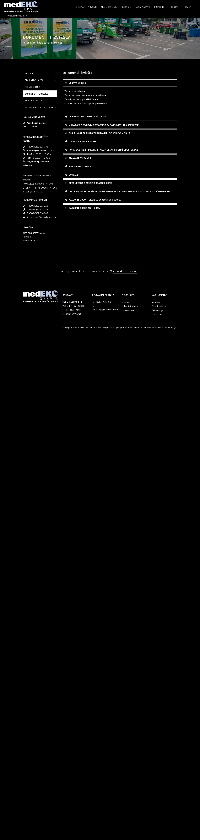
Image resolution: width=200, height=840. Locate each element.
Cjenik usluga (157, 801)
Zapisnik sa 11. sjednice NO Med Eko (81, 699)
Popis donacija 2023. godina (77, 525)
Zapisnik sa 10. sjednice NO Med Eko (81, 696)
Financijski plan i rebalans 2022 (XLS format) (85, 377)
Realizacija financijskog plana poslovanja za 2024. (87, 422)
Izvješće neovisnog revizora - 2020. (81, 483)
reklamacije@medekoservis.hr (42, 203)
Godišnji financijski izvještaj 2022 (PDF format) (86, 455)
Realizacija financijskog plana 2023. (80, 435)
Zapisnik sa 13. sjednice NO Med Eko (81, 708)
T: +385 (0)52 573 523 (72, 801)
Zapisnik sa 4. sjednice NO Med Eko (80, 671)
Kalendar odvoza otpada (40, 93)
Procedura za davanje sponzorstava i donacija (85, 549)
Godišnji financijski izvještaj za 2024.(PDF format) (87, 426)
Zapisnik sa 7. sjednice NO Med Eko (80, 683)
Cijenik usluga (40, 73)
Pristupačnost (14, 15)
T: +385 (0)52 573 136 (101, 793)
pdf (90, 205)
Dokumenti (157, 805)
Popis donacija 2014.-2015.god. (79, 545)
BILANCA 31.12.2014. (74, 499)
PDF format (93, 85)
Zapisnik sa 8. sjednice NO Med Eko (80, 687)
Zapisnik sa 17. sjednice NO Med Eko (81, 724)
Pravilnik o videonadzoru (75, 587)
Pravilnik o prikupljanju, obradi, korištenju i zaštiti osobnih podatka (94, 583)
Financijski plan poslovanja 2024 (79, 447)
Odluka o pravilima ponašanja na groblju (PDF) (85, 89)
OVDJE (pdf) (141, 119)
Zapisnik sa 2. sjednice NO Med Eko (80, 663)
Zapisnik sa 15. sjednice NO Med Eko (81, 716)
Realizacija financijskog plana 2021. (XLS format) (87, 467)
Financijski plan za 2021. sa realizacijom (82, 385)
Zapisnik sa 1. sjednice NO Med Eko (80, 659)
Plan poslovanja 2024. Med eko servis (82, 340)
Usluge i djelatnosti (130, 797)
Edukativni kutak (40, 66)
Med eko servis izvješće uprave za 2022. (83, 324)
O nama (125, 793)
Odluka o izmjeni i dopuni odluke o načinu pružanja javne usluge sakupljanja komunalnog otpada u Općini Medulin (116, 608)
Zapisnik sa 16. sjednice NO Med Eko (81, 720)
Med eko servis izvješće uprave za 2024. (83, 332)
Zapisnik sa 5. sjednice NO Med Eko (80, 675)
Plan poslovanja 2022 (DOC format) (81, 357)
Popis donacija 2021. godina (77, 533)
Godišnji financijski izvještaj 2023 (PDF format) (86, 439)
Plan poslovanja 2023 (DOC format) (81, 349)
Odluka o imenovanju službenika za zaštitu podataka (89, 575)
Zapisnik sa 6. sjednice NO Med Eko (80, 679)
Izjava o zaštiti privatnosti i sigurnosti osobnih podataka (90, 571)
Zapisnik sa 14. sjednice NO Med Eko (81, 712)
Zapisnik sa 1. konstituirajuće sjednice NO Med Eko (88, 638)
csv (96, 205)
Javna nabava (128, 801)
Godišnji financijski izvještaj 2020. (80, 479)
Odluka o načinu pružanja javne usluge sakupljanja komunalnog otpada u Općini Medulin (104, 616)
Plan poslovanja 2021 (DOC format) (81, 365)
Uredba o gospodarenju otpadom (79, 303)
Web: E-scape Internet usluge (164, 818)
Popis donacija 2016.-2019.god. (79, 541)
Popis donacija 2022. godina (77, 529)
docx (85, 77)
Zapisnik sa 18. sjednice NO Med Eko (81, 728)
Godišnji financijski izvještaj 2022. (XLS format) (86, 459)
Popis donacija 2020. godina (77, 537)
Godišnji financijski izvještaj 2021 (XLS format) (86, 475)
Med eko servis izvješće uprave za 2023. (83, 328)
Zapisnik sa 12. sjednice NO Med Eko (81, 703)
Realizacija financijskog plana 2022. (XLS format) (87, 463)
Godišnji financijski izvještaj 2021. (79, 471)
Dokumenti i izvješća (40, 80)
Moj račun (40, 59)
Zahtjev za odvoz (40, 86)
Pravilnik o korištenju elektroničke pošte (83, 579)
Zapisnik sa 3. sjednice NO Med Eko (80, 667)
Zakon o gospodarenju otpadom (79, 294)
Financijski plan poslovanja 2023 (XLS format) (85, 373)
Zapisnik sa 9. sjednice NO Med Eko (80, 691)
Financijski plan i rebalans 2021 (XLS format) (85, 381)
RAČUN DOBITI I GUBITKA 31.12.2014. (82, 503)
